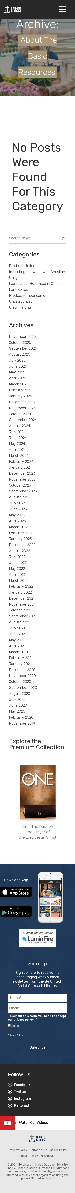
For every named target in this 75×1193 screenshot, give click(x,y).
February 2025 (21, 390)
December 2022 (22, 545)
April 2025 (17, 378)
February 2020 (21, 717)
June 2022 (18, 563)
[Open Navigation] (62, 9)
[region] (37, 799)
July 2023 (17, 503)
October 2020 (20, 682)
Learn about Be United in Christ (35, 283)
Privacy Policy (15, 1035)
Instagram (22, 1098)
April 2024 (17, 449)
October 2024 (20, 414)
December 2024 (22, 402)
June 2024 (18, 438)
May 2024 (17, 443)
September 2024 (23, 420)
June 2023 (18, 509)
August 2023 (19, 497)
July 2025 (17, 360)
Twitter (20, 1091)
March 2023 (18, 527)
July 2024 (17, 432)
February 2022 (21, 586)
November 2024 (22, 408)
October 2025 (20, 342)
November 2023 (22, 479)
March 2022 (18, 580)
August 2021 (19, 622)
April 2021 (17, 646)
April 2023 (17, 521)
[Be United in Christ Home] (12, 9)
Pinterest (21, 1105)
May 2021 (16, 640)
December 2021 (22, 598)
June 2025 (18, 366)
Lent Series (18, 289)
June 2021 (17, 634)
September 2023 (23, 491)
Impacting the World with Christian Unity (37, 275)
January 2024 (20, 467)
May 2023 (17, 515)
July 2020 (17, 699)
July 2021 (17, 628)
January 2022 (20, 592)
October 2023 (20, 485)
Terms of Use (38, 1150)
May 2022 (17, 568)
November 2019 (22, 723)
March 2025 (19, 384)
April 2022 (17, 574)
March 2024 (19, 455)
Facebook (22, 1085)
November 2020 (22, 676)
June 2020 (18, 705)
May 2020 (17, 711)
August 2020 (19, 693)
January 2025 (20, 396)
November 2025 (22, 336)
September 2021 (22, 616)
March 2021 (18, 652)
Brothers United (22, 266)
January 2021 (20, 664)
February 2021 (21, 658)
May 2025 (17, 372)
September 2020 (23, 687)
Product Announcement (29, 295)
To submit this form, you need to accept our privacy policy (37, 1017)
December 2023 (22, 473)
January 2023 (20, 539)
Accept (16, 1026)
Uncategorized (21, 301)
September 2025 (23, 348)
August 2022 (19, 551)
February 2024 (21, 461)
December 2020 (22, 670)
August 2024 (19, 426)
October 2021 (19, 610)
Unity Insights (20, 307)
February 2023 (21, 533)
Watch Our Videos (33, 1122)
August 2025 (19, 354)
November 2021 (22, 604)
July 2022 (17, 557)
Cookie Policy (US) (41, 1156)
